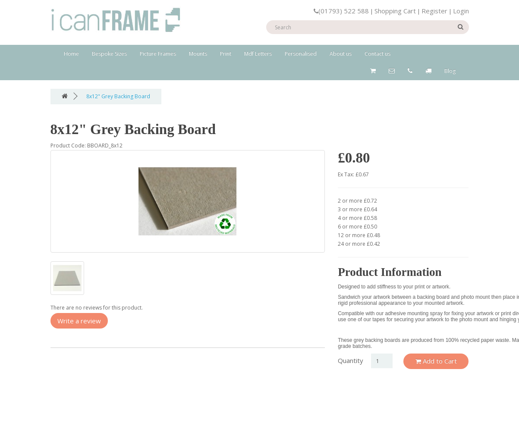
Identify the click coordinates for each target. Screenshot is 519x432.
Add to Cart (436, 361)
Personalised (301, 53)
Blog (450, 71)
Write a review (79, 320)
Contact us (377, 53)
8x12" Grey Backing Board (118, 96)
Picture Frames (158, 53)
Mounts (198, 53)
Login (461, 10)
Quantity (350, 360)
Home (71, 53)
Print (225, 53)
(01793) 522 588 (341, 10)
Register (434, 10)
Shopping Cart (395, 10)
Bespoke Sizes (109, 53)
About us (341, 53)
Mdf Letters (258, 53)
